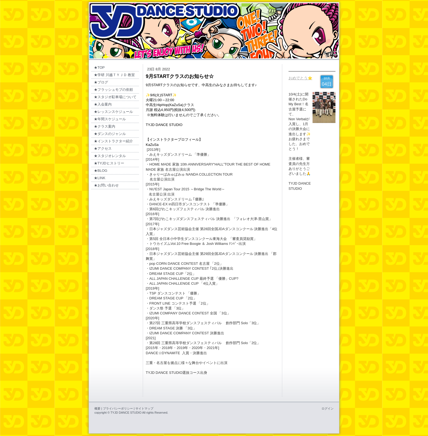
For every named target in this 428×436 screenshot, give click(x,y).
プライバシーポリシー (118, 408)
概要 (97, 408)
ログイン (328, 408)
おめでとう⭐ (300, 78)
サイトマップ (144, 408)
